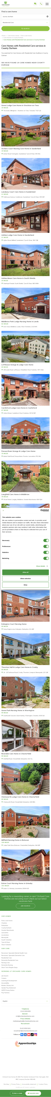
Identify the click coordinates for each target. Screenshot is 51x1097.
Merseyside (4, 937)
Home (4, 35)
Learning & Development (9, 980)
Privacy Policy (15, 1084)
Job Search (4, 976)
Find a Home (18, 1093)
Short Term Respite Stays (9, 967)
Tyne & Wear (5, 942)
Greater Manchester (7, 930)
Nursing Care (5, 962)
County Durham (6, 928)
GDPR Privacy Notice (7, 990)
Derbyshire (4, 925)
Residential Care (6, 958)
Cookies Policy (43, 1084)
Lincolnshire (5, 935)
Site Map (6, 1084)
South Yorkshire (6, 940)
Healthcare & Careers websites (25, 1087)
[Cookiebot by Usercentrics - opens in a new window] (40, 510)
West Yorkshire (6, 945)
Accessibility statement (29, 1084)
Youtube (28, 1034)
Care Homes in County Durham (13, 37)
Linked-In (25, 1034)
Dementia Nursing (7, 965)
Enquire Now (34, 1093)
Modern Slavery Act (7, 985)
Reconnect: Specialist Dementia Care (13, 955)
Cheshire (4, 923)
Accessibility (5, 983)
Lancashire (4, 932)
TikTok (32, 1034)
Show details (40, 566)
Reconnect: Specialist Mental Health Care (14, 953)
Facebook (21, 1034)
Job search (25, 906)
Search (26, 28)
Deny (25, 585)
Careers (3, 978)
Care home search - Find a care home (20, 35)
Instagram (35, 1034)
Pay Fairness (5, 993)
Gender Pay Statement (8, 988)
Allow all (25, 572)
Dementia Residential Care (9, 960)
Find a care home (6, 920)
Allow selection (25, 578)
